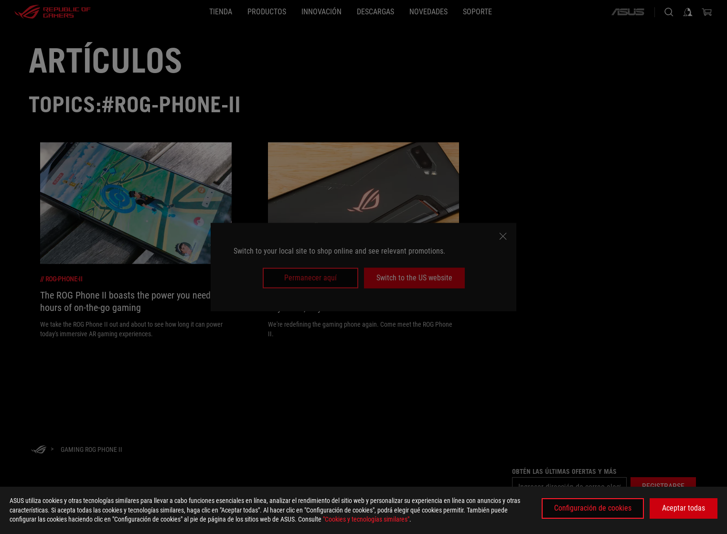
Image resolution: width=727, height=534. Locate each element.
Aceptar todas (683, 508)
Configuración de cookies (592, 508)
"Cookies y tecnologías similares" (366, 519)
